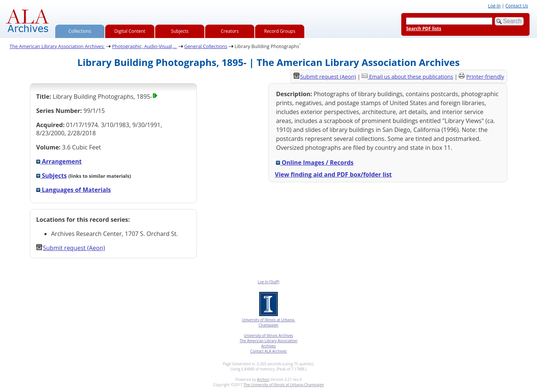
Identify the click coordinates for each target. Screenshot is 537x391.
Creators (230, 31)
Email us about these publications (411, 76)
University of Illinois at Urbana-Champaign (268, 322)
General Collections (205, 46)
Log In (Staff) (268, 281)
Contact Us (516, 6)
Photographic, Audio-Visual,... (144, 46)
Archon (263, 379)
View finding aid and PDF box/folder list (333, 174)
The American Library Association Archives (269, 343)
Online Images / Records (315, 162)
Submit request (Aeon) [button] (70, 248)
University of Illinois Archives (268, 335)
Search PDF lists (423, 28)
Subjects (180, 31)
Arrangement (59, 161)
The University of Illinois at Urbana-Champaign (284, 384)
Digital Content (129, 31)
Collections (80, 31)
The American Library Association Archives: (57, 46)
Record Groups (279, 31)
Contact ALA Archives (268, 351)
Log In (494, 6)
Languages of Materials (73, 190)
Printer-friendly (485, 76)
